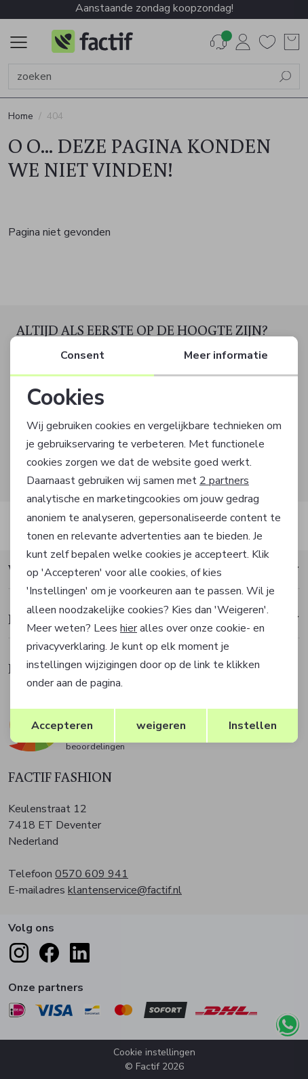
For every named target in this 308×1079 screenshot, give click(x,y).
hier (128, 628)
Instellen (253, 725)
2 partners (224, 480)
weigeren (161, 725)
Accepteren (62, 725)
